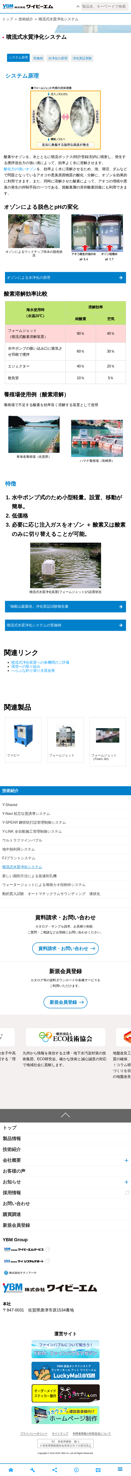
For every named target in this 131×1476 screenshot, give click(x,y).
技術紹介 (26, 19)
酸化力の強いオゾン (20, 169)
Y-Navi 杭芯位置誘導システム (26, 814)
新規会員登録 (16, 1225)
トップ (7, 19)
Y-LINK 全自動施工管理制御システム (32, 831)
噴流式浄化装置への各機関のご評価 (40, 662)
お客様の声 (14, 1171)
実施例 (38, 58)
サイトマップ (60, 1433)
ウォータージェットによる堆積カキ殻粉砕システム (44, 885)
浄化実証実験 (82, 58)
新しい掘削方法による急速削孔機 (29, 876)
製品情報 (12, 1138)
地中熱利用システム (18, 849)
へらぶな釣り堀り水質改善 (33, 670)
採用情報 (12, 1192)
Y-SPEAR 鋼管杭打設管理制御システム (34, 822)
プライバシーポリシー (33, 1433)
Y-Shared (9, 805)
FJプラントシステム (18, 858)
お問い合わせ (16, 1203)
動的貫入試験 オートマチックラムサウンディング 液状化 (51, 894)
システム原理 (18, 57)
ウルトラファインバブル (22, 840)
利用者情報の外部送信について (92, 1433)
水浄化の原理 (57, 58)
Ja (77, 6)
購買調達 (12, 1214)
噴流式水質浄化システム (58, 19)
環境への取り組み (25, 666)
